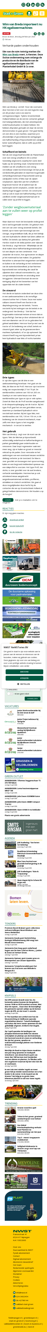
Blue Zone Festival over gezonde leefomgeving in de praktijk (29, 863)
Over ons (17, 1247)
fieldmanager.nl (15, 1318)
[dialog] (23, 666)
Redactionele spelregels (23, 1268)
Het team (17, 1265)
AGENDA (10, 838)
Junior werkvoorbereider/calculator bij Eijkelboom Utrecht (29, 740)
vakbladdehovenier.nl (13, 1324)
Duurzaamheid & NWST (23, 1250)
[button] (23, 684)
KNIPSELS (10, 995)
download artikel (17, 519)
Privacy (16, 1277)
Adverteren (18, 1283)
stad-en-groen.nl (16, 1321)
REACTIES (8, 508)
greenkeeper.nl (30, 1318)
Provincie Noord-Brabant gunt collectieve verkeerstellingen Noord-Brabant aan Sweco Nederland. (22, 930)
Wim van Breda (11, 54)
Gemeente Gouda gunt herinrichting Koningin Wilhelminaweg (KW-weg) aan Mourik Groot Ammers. (21, 940)
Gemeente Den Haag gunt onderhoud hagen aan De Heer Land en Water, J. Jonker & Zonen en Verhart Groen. (23, 950)
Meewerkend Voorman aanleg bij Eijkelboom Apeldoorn (27, 730)
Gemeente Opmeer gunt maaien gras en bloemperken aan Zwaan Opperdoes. (22, 959)
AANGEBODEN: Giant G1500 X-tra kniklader (22, 810)
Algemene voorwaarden (23, 1271)
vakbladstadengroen (25, 1308)
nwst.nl (31, 1327)
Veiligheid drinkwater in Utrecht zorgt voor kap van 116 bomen (28, 1148)
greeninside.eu (19, 1327)
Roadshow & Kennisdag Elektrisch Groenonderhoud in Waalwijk (29, 853)
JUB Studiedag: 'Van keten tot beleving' (28, 843)
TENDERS (10, 923)
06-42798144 (22, 1300)
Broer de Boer (8, 37)
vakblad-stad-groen (24, 1304)
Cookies (16, 1280)
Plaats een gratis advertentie (17, 815)
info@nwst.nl (21, 1292)
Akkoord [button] (24, 672)
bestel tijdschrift (17, 526)
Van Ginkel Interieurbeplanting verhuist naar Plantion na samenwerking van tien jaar (29, 1128)
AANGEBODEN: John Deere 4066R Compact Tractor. (22, 803)
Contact (16, 1256)
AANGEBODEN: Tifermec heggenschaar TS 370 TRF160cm (23, 781)
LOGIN (8, 500)
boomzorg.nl (31, 1321)
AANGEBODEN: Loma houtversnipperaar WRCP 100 (21, 789)
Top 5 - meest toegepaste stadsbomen (28, 1138)
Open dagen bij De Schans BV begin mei (29, 881)
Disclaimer (17, 1274)
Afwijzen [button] (24, 678)
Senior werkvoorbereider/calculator (29, 749)
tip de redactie (16, 532)
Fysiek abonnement (21, 1253)
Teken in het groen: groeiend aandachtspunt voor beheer (29, 1117)
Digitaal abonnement (22, 1259)
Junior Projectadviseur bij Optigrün (27, 720)
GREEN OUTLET (14, 776)
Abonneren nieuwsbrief (23, 1262)
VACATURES (12, 706)
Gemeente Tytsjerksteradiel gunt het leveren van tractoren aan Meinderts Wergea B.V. (21, 968)
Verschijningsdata (20, 1286)
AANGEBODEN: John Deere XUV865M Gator (22, 796)
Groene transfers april (26, 1108)
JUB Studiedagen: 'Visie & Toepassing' (27, 872)
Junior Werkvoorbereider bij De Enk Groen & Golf (28, 711)
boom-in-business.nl (32, 1324)
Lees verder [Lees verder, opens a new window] (24, 666)
